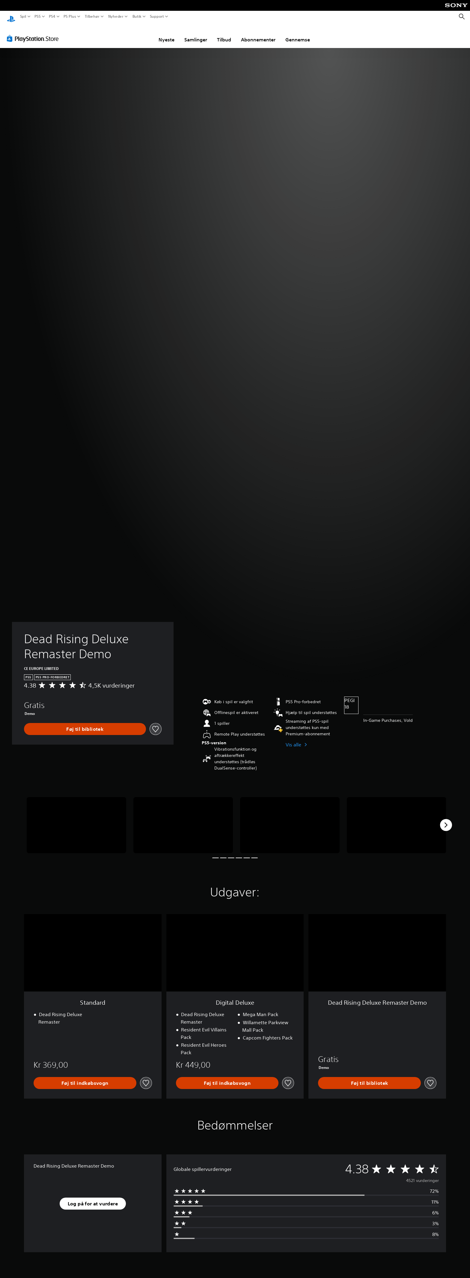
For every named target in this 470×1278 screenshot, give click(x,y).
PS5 (37, 16)
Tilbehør (92, 16)
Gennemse (297, 34)
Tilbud (224, 34)
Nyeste (166, 34)
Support (157, 16)
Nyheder (115, 16)
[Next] (446, 819)
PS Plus (70, 16)
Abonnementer (258, 34)
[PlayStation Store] (34, 33)
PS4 (52, 16)
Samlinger (195, 34)
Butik (136, 16)
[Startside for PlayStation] (11, 16)
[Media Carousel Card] (76, 819)
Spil (23, 16)
